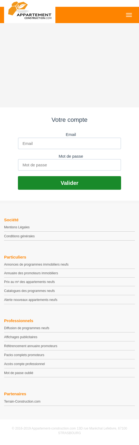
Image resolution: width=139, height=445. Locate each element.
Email (71, 134)
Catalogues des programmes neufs (29, 291)
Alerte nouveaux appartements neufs (30, 300)
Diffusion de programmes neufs (26, 328)
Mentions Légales (17, 227)
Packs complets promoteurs (24, 355)
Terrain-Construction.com (22, 401)
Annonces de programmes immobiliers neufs (36, 264)
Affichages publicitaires (20, 337)
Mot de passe (71, 156)
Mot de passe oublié (18, 373)
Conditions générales (19, 236)
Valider (69, 183)
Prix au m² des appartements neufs (29, 282)
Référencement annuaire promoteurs (30, 346)
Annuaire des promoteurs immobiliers (31, 273)
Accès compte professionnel (24, 364)
